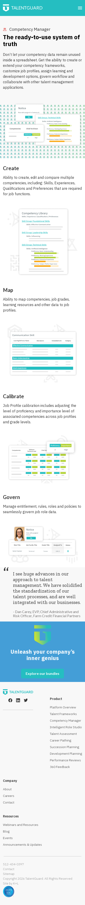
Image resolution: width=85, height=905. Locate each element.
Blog (6, 831)
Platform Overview (63, 707)
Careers (8, 796)
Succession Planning (64, 747)
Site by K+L (11, 883)
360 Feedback (60, 767)
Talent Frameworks (63, 714)
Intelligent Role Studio (66, 727)
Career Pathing (60, 740)
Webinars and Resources (20, 825)
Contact (8, 802)
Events (8, 838)
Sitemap (9, 874)
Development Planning (66, 754)
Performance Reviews (65, 760)
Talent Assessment (63, 734)
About (7, 789)
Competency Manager (65, 720)
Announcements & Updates (22, 845)
